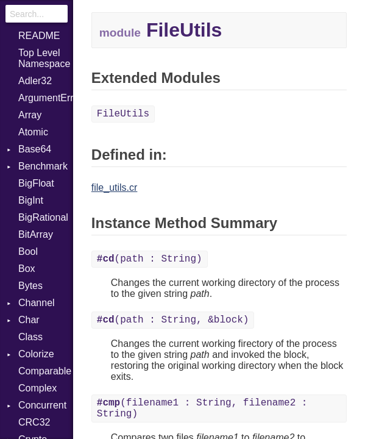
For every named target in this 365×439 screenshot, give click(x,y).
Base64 (34, 149)
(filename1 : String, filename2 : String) (202, 408)
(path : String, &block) (173, 320)
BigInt (30, 200)
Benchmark (43, 166)
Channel (36, 303)
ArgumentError (45, 98)
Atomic (33, 132)
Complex (37, 388)
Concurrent (42, 405)
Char (29, 320)
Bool (28, 251)
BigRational (43, 217)
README (39, 35)
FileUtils (123, 114)
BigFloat (36, 183)
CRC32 (34, 422)
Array (29, 115)
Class (30, 337)
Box (26, 268)
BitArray (35, 234)
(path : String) (149, 259)
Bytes (30, 285)
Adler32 (35, 81)
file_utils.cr (114, 187)
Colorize (36, 354)
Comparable (44, 371)
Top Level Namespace (44, 58)
